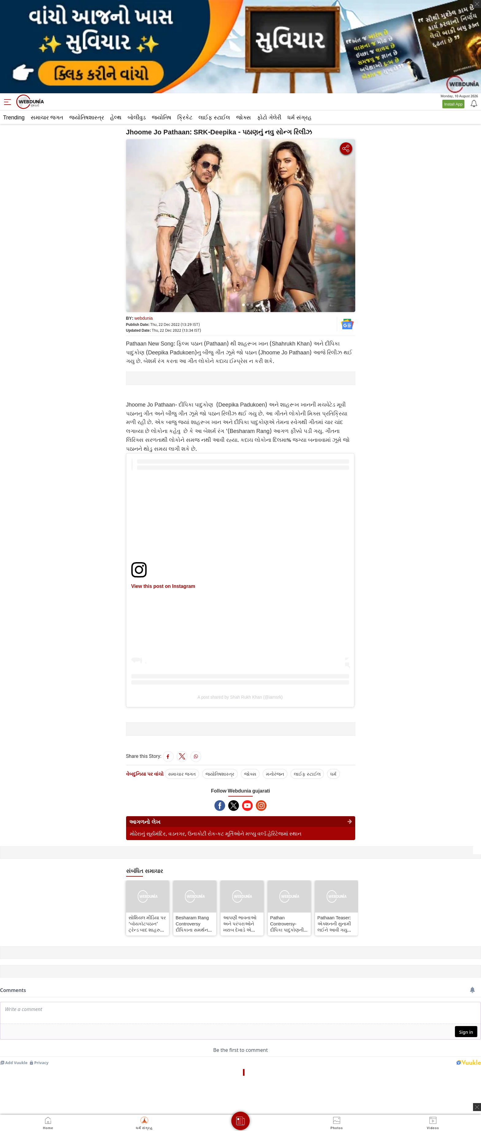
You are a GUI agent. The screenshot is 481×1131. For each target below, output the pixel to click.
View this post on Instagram (163, 586)
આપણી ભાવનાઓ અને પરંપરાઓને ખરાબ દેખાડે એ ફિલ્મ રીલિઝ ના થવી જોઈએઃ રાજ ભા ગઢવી (239, 923)
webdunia (143, 318)
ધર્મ (333, 774)
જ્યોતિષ (161, 117)
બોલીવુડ (137, 117)
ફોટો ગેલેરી (269, 117)
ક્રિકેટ (184, 117)
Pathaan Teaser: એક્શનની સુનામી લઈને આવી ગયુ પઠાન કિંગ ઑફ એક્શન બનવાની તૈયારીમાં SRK (334, 923)
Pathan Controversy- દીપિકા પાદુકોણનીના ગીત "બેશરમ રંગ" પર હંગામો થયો (289, 923)
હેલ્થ (115, 117)
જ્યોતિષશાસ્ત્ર (86, 117)
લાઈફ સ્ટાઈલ (214, 117)
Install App (453, 104)
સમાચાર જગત (47, 117)
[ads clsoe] (477, 1107)
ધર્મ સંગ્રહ (299, 117)
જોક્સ (243, 117)
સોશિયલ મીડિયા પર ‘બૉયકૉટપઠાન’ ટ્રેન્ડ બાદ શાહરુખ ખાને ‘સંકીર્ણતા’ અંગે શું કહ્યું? (147, 923)
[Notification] (473, 103)
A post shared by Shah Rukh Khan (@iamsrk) (240, 697)
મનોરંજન (275, 774)
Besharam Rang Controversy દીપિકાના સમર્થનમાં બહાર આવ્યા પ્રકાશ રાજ (194, 923)
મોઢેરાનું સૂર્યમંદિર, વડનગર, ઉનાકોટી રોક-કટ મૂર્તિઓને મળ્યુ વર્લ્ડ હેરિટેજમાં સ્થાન (216, 833)
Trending (14, 117)
